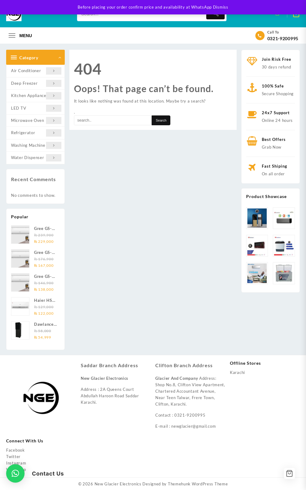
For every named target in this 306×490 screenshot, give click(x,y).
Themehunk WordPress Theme (198, 483)
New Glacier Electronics (118, 483)
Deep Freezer (36, 83)
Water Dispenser (36, 157)
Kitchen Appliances (36, 95)
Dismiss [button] (220, 7)
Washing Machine (36, 145)
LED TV (36, 108)
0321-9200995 (282, 38)
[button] (15, 473)
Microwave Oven (36, 120)
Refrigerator (36, 132)
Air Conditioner (36, 70)
